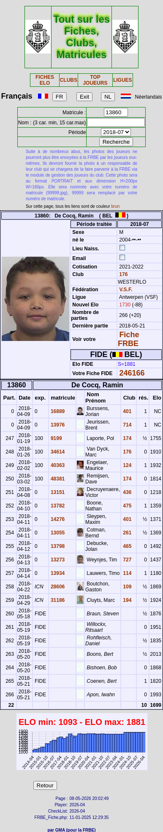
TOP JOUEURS (95, 80)
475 (126, 506)
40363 (57, 465)
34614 (57, 452)
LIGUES (122, 80)
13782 (57, 506)
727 (126, 560)
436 (126, 492)
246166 (131, 373)
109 (126, 587)
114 (126, 573)
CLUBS (68, 80)
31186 (57, 600)
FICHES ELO (44, 80)
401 (126, 411)
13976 (57, 425)
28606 (57, 587)
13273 (57, 560)
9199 (55, 438)
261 (126, 533)
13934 (57, 573)
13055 (57, 533)
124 (126, 465)
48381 (57, 479)
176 (123, 274)
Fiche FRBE (128, 339)
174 (126, 438)
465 (126, 546)
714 (126, 425)
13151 (57, 492)
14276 (57, 519)
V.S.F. (125, 290)
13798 (57, 546)
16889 (57, 411)
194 (126, 600)
